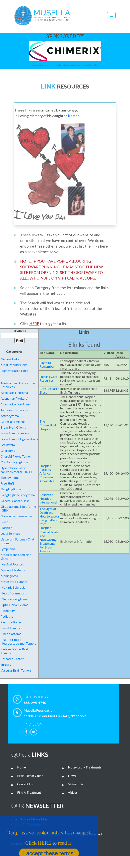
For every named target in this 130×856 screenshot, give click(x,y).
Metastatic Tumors (14, 581)
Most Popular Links (14, 365)
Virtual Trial (76, 784)
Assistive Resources (14, 410)
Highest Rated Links (14, 370)
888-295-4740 (70, 699)
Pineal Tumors (10, 628)
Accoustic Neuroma (14, 392)
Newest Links (10, 359)
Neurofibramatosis (14, 593)
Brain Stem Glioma (13, 427)
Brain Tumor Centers (15, 433)
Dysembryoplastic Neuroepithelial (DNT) (16, 470)
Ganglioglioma (11, 489)
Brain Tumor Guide (30, 775)
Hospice (6, 528)
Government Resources (16, 516)
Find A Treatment (29, 792)
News (72, 775)
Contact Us (25, 784)
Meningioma (9, 576)
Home (21, 767)
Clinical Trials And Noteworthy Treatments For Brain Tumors (48, 541)
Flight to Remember (47, 364)
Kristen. (74, 115)
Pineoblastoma (11, 634)
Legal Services (10, 533)
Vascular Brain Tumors (16, 670)
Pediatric (7, 616)
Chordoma (8, 450)
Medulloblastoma (13, 570)
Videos (73, 792)
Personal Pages (11, 622)
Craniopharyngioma (14, 462)
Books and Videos (13, 421)
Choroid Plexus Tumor (16, 456)
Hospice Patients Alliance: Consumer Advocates (46, 473)
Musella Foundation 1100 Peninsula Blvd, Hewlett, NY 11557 (50, 713)
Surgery (6, 664)
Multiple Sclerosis (13, 587)
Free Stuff (7, 483)
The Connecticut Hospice (47, 425)
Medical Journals (12, 564)
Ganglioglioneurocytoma (18, 495)
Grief (4, 522)
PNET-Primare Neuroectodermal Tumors (18, 641)
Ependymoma (10, 477)
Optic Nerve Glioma (14, 605)
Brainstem (8, 445)
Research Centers (13, 659)
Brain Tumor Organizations (19, 439)
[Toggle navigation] (111, 15)
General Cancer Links (15, 501)
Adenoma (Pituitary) (14, 398)
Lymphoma (8, 549)
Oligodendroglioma (14, 599)
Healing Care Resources (48, 378)
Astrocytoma (10, 416)
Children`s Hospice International (48, 498)
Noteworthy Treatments (84, 767)
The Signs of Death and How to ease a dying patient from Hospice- (49, 518)
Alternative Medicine (15, 404)
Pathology (8, 610)
